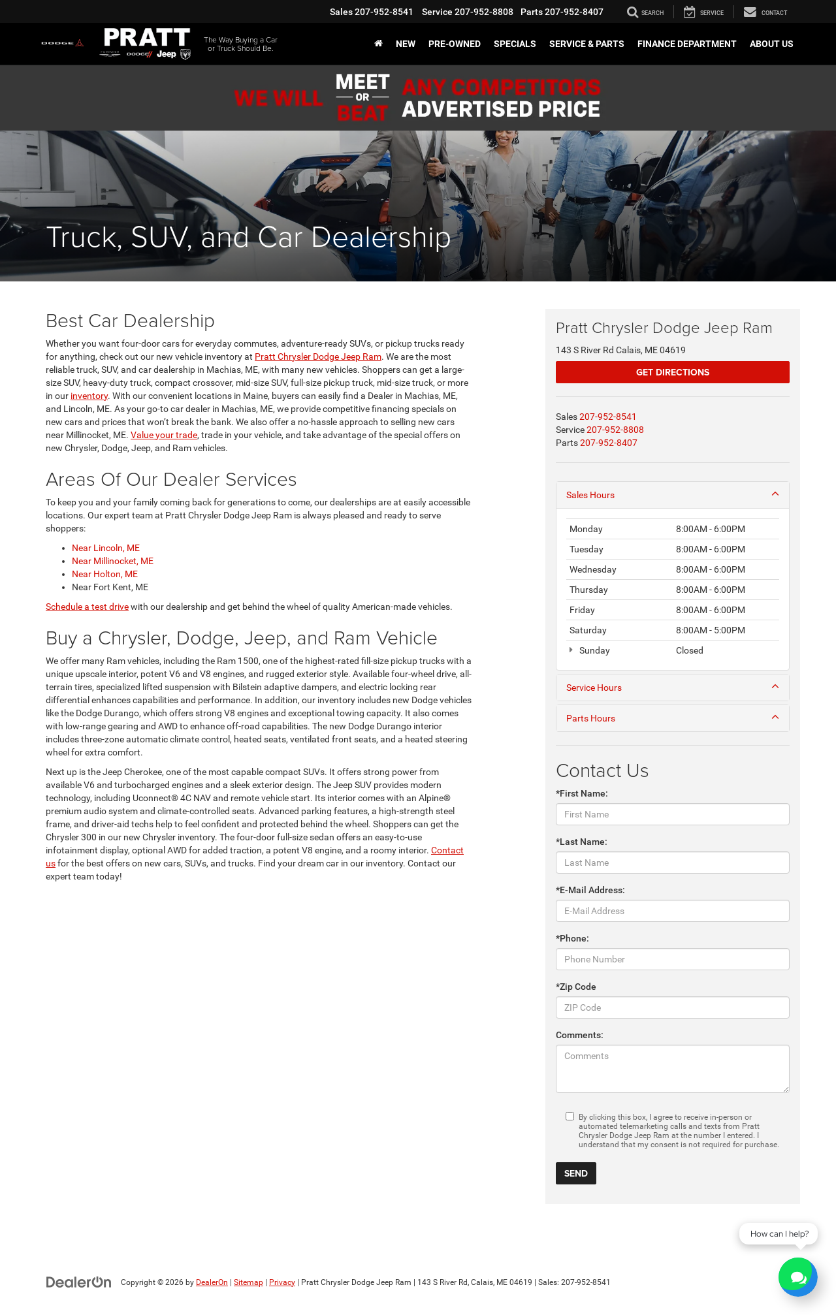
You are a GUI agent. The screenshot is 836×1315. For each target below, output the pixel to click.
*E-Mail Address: (590, 890)
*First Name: (582, 793)
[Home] (378, 44)
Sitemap (248, 1282)
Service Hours (672, 687)
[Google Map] (259, 1054)
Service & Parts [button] (586, 44)
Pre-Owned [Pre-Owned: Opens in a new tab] (454, 44)
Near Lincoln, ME (106, 548)
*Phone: (572, 938)
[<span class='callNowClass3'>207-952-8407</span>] (608, 442)
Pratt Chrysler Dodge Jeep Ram (318, 356)
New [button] (405, 44)
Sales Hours (672, 494)
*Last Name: (581, 841)
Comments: (579, 1035)
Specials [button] (515, 44)
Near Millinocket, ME (112, 561)
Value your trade (164, 435)
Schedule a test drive (87, 606)
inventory (89, 395)
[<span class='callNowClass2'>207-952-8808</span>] (615, 429)
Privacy (282, 1282)
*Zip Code (576, 986)
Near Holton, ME (105, 574)
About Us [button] (772, 44)
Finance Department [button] (687, 44)
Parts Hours (672, 717)
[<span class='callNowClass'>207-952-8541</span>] (608, 416)
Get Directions (672, 372)
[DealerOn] (79, 1281)
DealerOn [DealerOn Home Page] (212, 1282)
